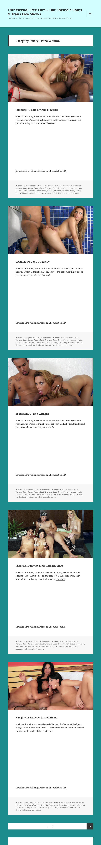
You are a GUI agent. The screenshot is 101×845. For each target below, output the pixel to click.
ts (43, 649)
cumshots (60, 579)
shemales (31, 649)
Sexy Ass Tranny (68, 190)
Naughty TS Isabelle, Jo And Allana (36, 717)
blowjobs (32, 193)
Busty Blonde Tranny (31, 188)
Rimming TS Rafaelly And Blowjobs (37, 109)
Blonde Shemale (63, 185)
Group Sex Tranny (77, 644)
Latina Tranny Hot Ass (44, 190)
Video (20, 185)
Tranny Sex (20, 345)
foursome (47, 572)
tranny (45, 119)
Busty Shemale (46, 188)
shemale (41, 116)
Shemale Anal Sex (75, 342)
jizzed (23, 427)
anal (30, 345)
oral (55, 193)
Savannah (49, 185)
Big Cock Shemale (71, 802)
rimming (61, 193)
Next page (90, 826)
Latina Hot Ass (29, 190)
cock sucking (47, 193)
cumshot (38, 497)
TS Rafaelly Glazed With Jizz (33, 413)
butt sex (48, 345)
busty (39, 193)
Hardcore (73, 188)
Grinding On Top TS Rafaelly (33, 261)
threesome (36, 810)
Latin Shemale (70, 805)
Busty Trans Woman (61, 188)
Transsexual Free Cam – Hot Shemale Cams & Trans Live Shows (45, 11)
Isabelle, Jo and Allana (57, 724)
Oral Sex (57, 190)
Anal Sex (59, 802)
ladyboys (19, 649)
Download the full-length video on (41, 170)
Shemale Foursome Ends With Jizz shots (39, 565)
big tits (25, 193)
